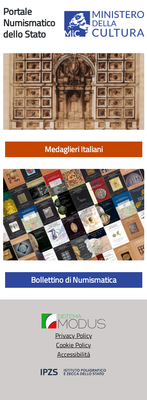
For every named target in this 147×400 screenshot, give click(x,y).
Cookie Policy (73, 345)
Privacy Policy (73, 335)
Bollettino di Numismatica (73, 280)
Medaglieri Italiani (74, 149)
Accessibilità (73, 354)
